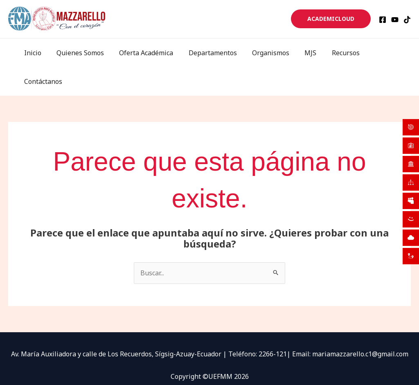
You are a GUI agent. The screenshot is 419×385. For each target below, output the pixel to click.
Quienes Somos (84, 52)
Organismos (268, 52)
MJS (306, 52)
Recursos (339, 52)
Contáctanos (385, 52)
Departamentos (213, 52)
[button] (331, 18)
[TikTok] (407, 19)
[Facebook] (382, 19)
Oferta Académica (149, 52)
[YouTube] (395, 19)
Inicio (39, 52)
